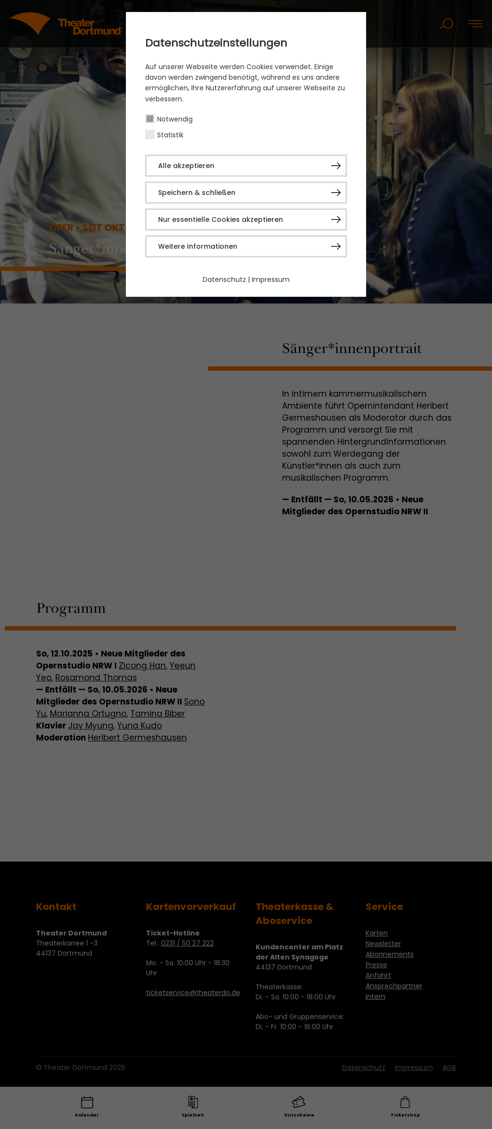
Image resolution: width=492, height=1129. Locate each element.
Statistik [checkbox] (170, 135)
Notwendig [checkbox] (175, 119)
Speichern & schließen (196, 192)
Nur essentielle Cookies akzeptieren (220, 219)
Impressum (271, 279)
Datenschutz (224, 279)
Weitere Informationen (197, 246)
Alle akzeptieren (186, 165)
